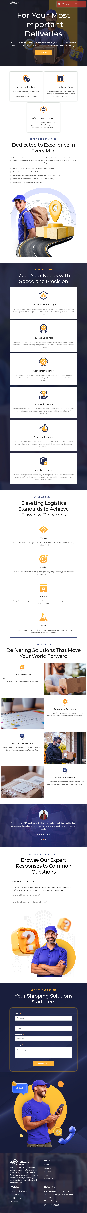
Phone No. (19, 1026)
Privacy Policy (16, 1186)
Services (49, 1163)
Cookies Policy (16, 1189)
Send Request (43, 1055)
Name (17, 1005)
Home (48, 1156)
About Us (49, 1159)
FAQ (47, 1166)
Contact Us (50, 1170)
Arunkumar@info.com (56, 1192)
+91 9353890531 (54, 1196)
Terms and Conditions (19, 1182)
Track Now (43, 52)
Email (17, 1015)
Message (18, 1036)
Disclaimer (15, 1193)
